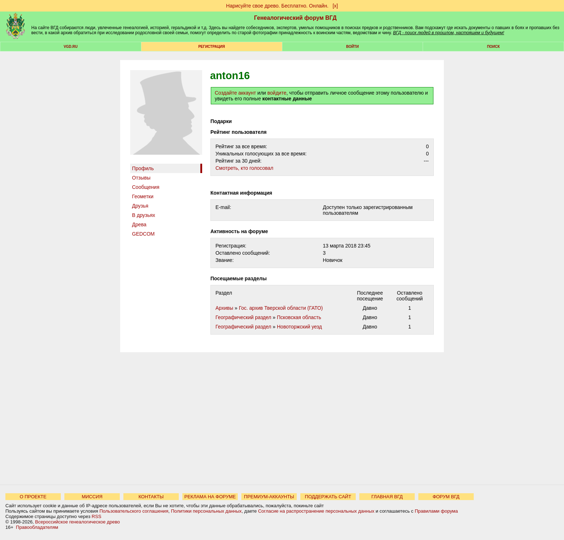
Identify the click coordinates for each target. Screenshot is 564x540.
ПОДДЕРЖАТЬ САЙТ (328, 496)
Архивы (224, 308)
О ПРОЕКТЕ (33, 496)
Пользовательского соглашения (133, 511)
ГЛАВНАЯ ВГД (387, 496)
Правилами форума (436, 511)
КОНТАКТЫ (151, 496)
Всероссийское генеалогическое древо (77, 522)
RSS (96, 516)
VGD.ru (71, 47)
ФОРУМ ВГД (446, 496)
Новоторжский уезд (299, 327)
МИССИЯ (92, 496)
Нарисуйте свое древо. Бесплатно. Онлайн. (277, 6)
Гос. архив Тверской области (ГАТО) (281, 308)
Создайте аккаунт (235, 93)
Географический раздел (243, 317)
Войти (352, 47)
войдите (276, 93)
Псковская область (299, 317)
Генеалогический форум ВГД (295, 18)
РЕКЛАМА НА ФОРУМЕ (210, 496)
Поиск (493, 47)
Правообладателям (37, 527)
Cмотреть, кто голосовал (244, 168)
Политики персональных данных (206, 511)
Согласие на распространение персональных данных (316, 511)
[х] (335, 6)
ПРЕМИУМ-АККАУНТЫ (269, 496)
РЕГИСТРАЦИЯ (211, 47)
